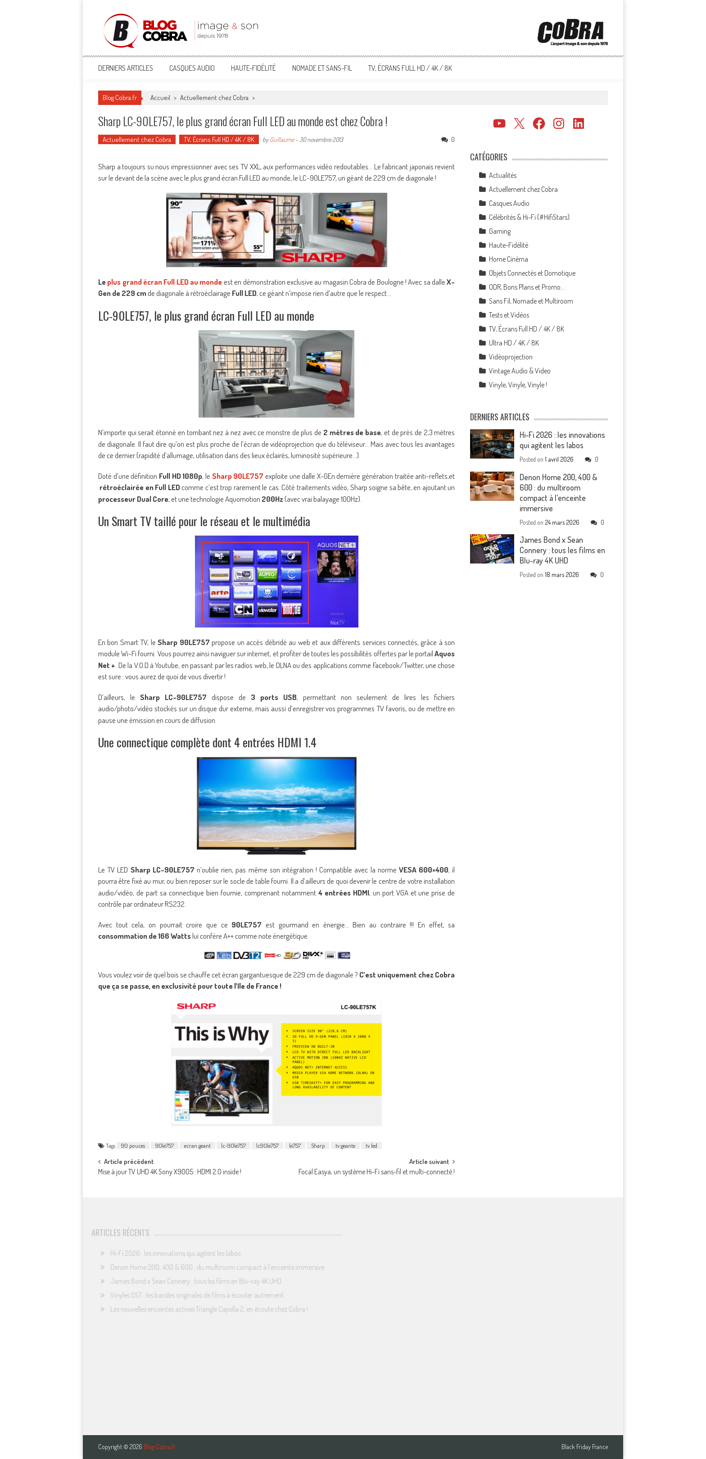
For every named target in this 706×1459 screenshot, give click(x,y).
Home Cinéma (508, 259)
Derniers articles (125, 68)
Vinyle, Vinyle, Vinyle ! (518, 384)
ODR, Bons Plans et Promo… (527, 286)
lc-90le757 (233, 1145)
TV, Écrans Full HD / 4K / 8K (410, 68)
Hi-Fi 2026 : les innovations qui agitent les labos (562, 440)
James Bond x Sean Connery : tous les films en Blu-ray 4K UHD (562, 550)
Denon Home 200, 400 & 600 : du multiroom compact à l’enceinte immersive (558, 492)
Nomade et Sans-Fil (322, 68)
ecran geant (197, 1145)
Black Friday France (584, 1447)
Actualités (502, 175)
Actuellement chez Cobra (214, 97)
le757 (295, 1145)
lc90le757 (267, 1145)
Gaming (500, 231)
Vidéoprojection (511, 356)
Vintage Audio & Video (520, 370)
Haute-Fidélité (253, 68)
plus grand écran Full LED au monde (164, 281)
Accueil (160, 97)
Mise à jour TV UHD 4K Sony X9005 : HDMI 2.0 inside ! (169, 1172)
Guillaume (282, 139)
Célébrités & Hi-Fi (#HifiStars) (529, 217)
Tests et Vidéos (509, 314)
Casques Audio (192, 68)
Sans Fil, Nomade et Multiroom (531, 300)
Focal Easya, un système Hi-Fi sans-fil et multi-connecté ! (377, 1172)
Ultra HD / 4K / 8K (514, 342)
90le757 (164, 1145)
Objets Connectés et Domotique (532, 272)
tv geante (345, 1145)
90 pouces (133, 1145)
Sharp (318, 1145)
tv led (371, 1145)
